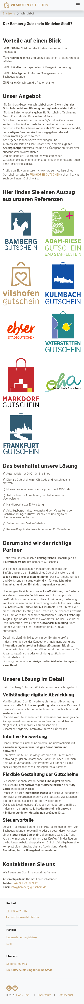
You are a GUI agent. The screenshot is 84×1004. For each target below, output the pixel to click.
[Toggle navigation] (77, 5)
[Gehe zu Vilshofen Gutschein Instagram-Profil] (15, 988)
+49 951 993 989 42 (25, 883)
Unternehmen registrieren (22, 937)
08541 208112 (16, 911)
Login (9, 943)
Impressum (44, 995)
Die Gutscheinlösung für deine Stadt (29, 970)
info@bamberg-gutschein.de (28, 887)
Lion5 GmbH (23, 995)
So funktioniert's (16, 964)
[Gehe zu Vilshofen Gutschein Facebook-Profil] (9, 988)
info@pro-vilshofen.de (22, 917)
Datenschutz (65, 995)
